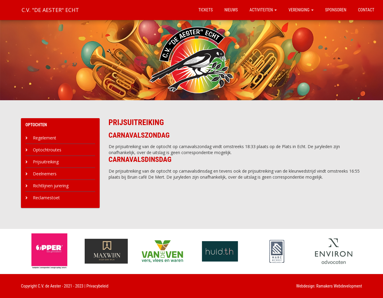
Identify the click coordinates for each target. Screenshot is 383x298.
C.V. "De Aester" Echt (50, 9)
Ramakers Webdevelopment (339, 286)
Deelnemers (45, 174)
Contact (366, 9)
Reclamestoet (46, 197)
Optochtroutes (47, 150)
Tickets (205, 9)
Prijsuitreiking (46, 162)
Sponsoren (335, 9)
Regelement (44, 138)
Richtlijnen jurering (51, 185)
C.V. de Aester (49, 286)
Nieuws (231, 9)
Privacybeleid (97, 286)
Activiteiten (263, 9)
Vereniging (300, 9)
